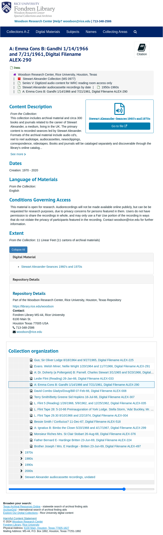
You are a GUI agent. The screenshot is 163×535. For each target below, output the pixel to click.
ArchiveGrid (10, 509)
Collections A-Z (18, 32)
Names (91, 32)
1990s (29, 464)
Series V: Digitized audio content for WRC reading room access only (67, 83)
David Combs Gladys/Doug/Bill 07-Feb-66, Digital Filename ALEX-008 (80, 391)
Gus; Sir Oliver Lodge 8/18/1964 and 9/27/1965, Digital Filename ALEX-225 (84, 360)
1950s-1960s (110, 87)
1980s (29, 458)
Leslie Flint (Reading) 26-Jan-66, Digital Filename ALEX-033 (74, 378)
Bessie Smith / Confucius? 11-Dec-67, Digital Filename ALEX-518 (77, 421)
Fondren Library (12, 524)
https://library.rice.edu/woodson (33, 306)
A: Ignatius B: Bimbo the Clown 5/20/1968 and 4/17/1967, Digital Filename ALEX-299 (90, 427)
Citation (142, 49)
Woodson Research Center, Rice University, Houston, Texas (57, 74)
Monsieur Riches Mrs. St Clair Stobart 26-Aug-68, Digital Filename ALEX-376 (85, 434)
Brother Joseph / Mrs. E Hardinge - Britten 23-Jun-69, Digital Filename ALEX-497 (87, 446)
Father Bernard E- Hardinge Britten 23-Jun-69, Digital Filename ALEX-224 (83, 440)
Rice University (30, 524)
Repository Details (26, 279)
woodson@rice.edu (29, 332)
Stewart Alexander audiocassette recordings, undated (60, 477)
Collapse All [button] (18, 249)
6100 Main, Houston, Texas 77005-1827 (46, 528)
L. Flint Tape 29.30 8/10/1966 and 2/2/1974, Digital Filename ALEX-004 (81, 415)
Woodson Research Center (33, 21)
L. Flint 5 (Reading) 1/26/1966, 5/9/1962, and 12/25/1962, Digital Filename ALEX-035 (90, 403)
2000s (29, 471)
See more (18, 154)
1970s (29, 452)
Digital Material (24, 257)
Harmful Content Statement (20, 518)
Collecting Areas (115, 32)
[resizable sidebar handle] (81, 489)
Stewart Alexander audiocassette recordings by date (56, 87)
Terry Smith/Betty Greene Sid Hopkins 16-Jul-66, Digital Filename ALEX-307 (84, 397)
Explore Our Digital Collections (20, 512)
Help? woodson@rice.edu (72, 21)
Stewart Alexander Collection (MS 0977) (49, 78)
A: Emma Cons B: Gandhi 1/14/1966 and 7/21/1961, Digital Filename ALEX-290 (86, 384)
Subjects (72, 32)
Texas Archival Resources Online (21, 506)
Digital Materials (48, 32)
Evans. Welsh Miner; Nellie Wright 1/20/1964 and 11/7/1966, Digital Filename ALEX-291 (92, 366)
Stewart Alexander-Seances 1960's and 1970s (51, 266)
